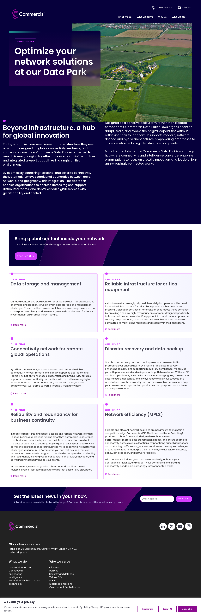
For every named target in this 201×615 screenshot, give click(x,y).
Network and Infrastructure (24, 580)
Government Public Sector (64, 587)
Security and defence (61, 574)
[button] (125, 17)
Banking (53, 570)
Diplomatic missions (60, 584)
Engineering (15, 574)
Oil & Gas (54, 567)
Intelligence (15, 577)
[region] (100, 606)
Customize (147, 609)
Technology (15, 584)
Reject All (167, 609)
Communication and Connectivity (20, 569)
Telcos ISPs (55, 577)
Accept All (187, 609)
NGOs (52, 580)
